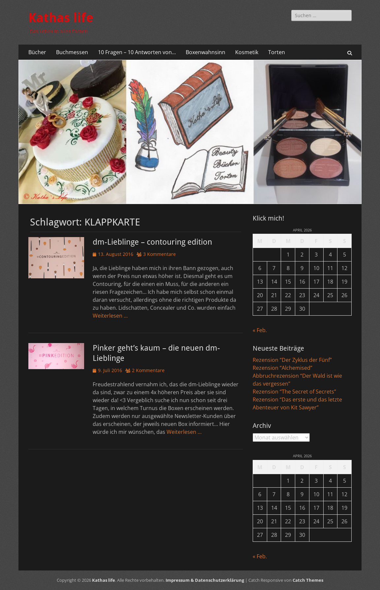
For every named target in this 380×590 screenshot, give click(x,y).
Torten (276, 52)
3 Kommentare (159, 254)
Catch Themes (308, 580)
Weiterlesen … (110, 315)
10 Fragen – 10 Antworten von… (137, 52)
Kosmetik (246, 52)
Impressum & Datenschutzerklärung (205, 580)
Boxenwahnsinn (205, 52)
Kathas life (60, 18)
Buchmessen (72, 52)
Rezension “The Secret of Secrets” (294, 391)
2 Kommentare (148, 370)
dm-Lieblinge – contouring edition (152, 242)
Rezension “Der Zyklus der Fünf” (292, 360)
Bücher (37, 52)
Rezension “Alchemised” (282, 367)
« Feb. (260, 330)
